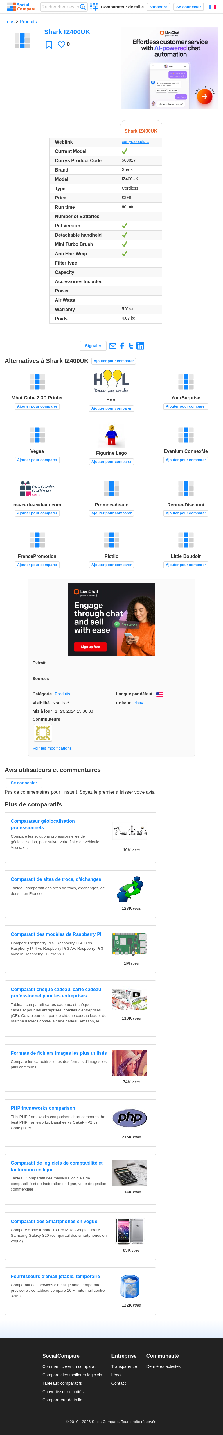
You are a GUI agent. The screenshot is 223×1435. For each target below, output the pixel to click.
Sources (41, 678)
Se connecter (188, 7)
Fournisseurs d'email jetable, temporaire (55, 1276)
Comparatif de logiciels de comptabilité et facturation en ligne (57, 1166)
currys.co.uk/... (135, 141)
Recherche (83, 7)
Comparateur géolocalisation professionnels (43, 824)
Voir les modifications (52, 748)
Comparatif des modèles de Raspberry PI (56, 934)
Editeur (123, 703)
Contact (118, 1383)
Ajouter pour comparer (113, 361)
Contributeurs (46, 719)
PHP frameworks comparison (43, 1108)
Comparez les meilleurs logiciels (72, 1374)
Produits (28, 21)
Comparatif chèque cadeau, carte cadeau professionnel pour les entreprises (56, 992)
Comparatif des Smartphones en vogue (54, 1221)
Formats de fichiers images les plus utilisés (59, 1053)
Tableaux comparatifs (62, 1383)
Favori (49, 45)
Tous (10, 21)
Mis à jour (42, 711)
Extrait (39, 663)
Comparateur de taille (122, 7)
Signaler (93, 345)
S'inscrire (158, 7)
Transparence (124, 1366)
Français (212, 7)
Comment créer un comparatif (70, 1366)
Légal (116, 1374)
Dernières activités (163, 1366)
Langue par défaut (134, 694)
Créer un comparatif (94, 7)
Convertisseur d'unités (63, 1391)
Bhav (138, 703)
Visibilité (41, 703)
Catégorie (42, 694)
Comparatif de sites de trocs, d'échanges (56, 879)
